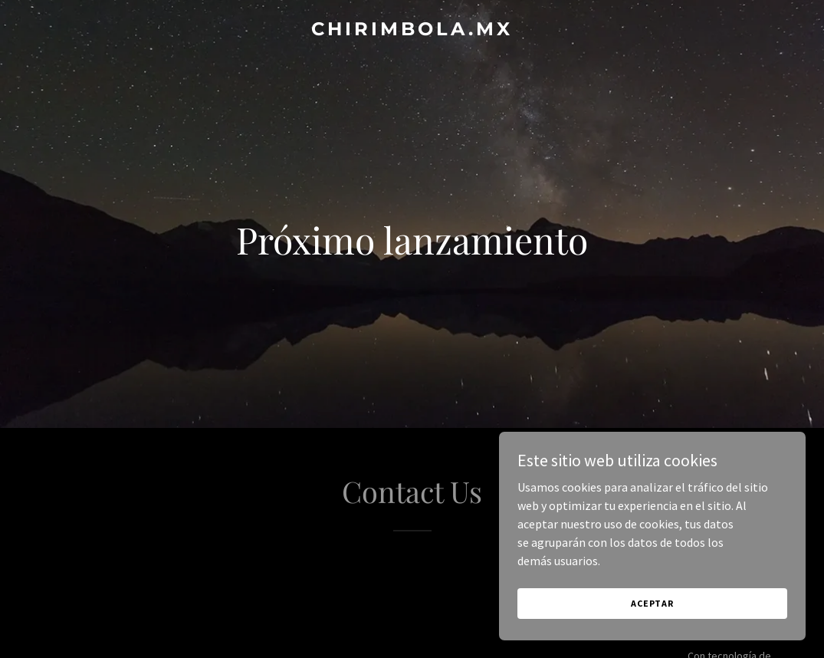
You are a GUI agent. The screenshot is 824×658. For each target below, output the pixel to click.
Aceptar (652, 603)
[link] (412, 30)
